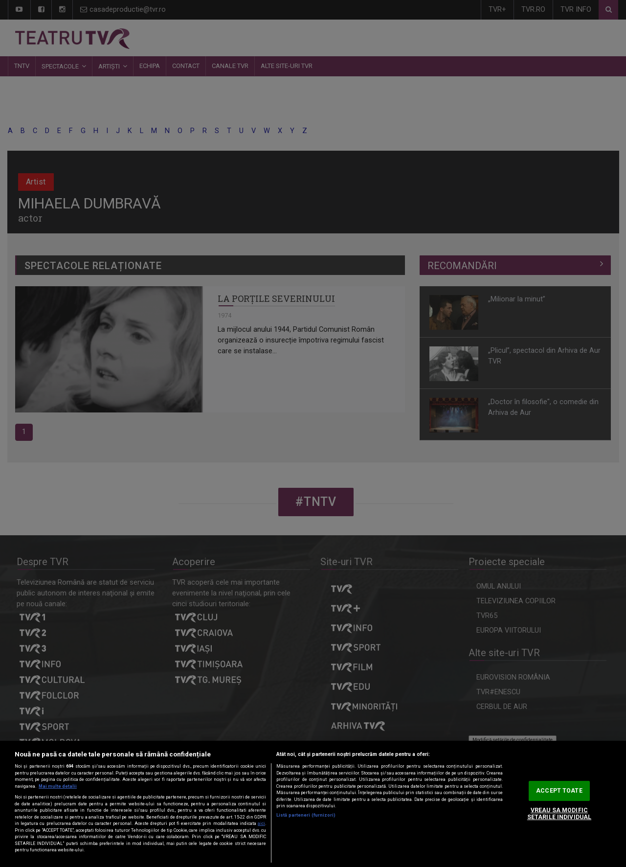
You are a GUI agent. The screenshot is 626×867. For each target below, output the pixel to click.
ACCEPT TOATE (559, 790)
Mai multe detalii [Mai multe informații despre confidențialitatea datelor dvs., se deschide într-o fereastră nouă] (58, 786)
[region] (313, 804)
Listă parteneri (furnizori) (305, 815)
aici (261, 823)
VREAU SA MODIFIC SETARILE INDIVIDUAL (559, 814)
